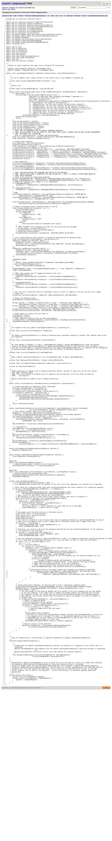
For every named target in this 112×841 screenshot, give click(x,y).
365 (3, 705)
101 (3, 208)
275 (3, 535)
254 (3, 496)
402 (3, 774)
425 (3, 818)
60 (3, 130)
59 (3, 128)
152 (3, 304)
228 (3, 447)
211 (3, 415)
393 (3, 757)
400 (3, 771)
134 (3, 270)
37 (3, 87)
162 (3, 322)
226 (3, 443)
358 (3, 692)
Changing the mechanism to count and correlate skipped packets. (24, 12)
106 (3, 217)
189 (3, 373)
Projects (21, 15)
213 (3, 418)
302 (3, 586)
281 (3, 547)
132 (3, 266)
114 (3, 232)
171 (3, 339)
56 (3, 123)
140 (3, 281)
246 (3, 481)
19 (3, 53)
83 (3, 174)
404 (3, 778)
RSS (108, 830)
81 (3, 170)
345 (3, 667)
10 (3, 36)
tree (33, 7)
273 (3, 531)
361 (3, 697)
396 (3, 763)
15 (3, 46)
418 (3, 805)
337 (3, 652)
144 (3, 288)
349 (3, 675)
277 (3, 539)
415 (3, 799)
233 (3, 456)
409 (3, 788)
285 (3, 554)
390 (3, 752)
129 (3, 260)
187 (3, 369)
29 (3, 72)
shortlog (11, 7)
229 (3, 449)
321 (3, 622)
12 (3, 40)
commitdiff (28, 7)
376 (3, 725)
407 (3, 784)
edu (60, 15)
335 (3, 648)
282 (3, 548)
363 (3, 701)
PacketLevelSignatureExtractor (35, 15)
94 (3, 194)
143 (3, 287)
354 (3, 684)
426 (3, 820)
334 (3, 646)
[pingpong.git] (7, 15)
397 (3, 765)
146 (3, 292)
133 (3, 268)
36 (3, 85)
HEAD (13, 9)
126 (3, 255)
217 (3, 426)
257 (3, 501)
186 (3, 368)
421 (3, 810)
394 (3, 759)
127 (3, 256)
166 (3, 330)
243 (3, 475)
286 (3, 556)
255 (3, 498)
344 (3, 665)
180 (3, 356)
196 (3, 386)
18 (3, 51)
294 (3, 571)
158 (3, 315)
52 (3, 115)
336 (3, 650)
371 (3, 716)
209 (3, 411)
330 (3, 639)
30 (3, 74)
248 (3, 484)
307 (3, 595)
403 (3, 776)
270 (3, 526)
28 (3, 70)
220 (3, 432)
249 (3, 486)
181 (3, 358)
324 (3, 628)
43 (3, 98)
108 (3, 221)
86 (3, 179)
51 (3, 113)
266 (3, 518)
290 (3, 563)
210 (3, 413)
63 (3, 136)
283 (3, 550)
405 (3, 780)
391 (3, 754)
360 (3, 695)
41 (3, 95)
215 (3, 422)
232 (3, 454)
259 (3, 505)
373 (3, 720)
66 (3, 142)
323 (3, 626)
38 (3, 89)
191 (3, 377)
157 (3, 313)
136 (3, 273)
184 (3, 364)
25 (3, 64)
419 (3, 806)
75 (3, 159)
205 (3, 403)
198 (3, 390)
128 (3, 258)
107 (3, 219)
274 (3, 533)
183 (3, 362)
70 (3, 149)
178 (3, 353)
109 (3, 223)
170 (3, 337)
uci (64, 15)
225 (3, 441)
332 (3, 643)
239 (3, 467)
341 (3, 660)
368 (3, 710)
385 (3, 742)
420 (3, 808)
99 (3, 204)
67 (3, 143)
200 (3, 394)
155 (3, 309)
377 (3, 727)
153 (3, 305)
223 (3, 437)
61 (3, 132)
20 (3, 55)
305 (3, 592)
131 (3, 264)
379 (3, 731)
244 (3, 477)
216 (3, 424)
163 (3, 324)
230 (3, 450)
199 (3, 392)
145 (3, 290)
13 (3, 42)
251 (3, 490)
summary (5, 7)
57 (3, 125)
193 (3, 381)
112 (3, 228)
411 (3, 791)
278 (3, 541)
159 (3, 317)
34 (3, 81)
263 (3, 513)
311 (3, 603)
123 (3, 249)
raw (9, 9)
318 (3, 616)
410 (3, 789)
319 (3, 618)
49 (3, 110)
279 (3, 543)
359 (3, 693)
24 (3, 62)
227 (3, 445)
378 (3, 729)
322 (3, 624)
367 (3, 708)
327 (3, 633)
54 (3, 119)
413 (3, 795)
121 (3, 245)
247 (3, 482)
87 (3, 181)
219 (3, 430)
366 (3, 707)
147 (3, 294)
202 (3, 398)
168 (3, 334)
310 (3, 601)
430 (3, 827)
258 (3, 503)
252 (3, 492)
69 (3, 147)
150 (3, 300)
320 (3, 620)
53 (3, 117)
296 (3, 575)
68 (3, 145)
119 (3, 241)
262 (3, 511)
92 (3, 191)
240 (3, 469)
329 (3, 637)
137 (3, 275)
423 (3, 814)
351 (3, 678)
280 (3, 545)
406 (3, 782)
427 (3, 821)
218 (3, 428)
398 (3, 767)
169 (3, 336)
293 (3, 569)
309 (3, 599)
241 (3, 471)
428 (3, 823)
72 (3, 153)
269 (3, 524)
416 (3, 801)
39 (3, 91)
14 (3, 44)
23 (3, 61)
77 (3, 162)
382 (3, 737)
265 (3, 516)
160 (3, 319)
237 (3, 464)
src (48, 15)
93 (3, 192)
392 (3, 756)
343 (3, 663)
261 (3, 509)
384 (3, 741)
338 (3, 654)
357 (3, 690)
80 (3, 168)
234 (3, 458)
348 (3, 673)
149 (3, 298)
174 (3, 345)
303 (3, 588)
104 (3, 213)
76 (3, 160)
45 (3, 102)
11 (3, 38)
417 (3, 803)
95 (3, 196)
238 (3, 466)
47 (3, 106)
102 (3, 209)
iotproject (70, 15)
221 (3, 434)
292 (3, 567)
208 (3, 409)
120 (3, 243)
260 (3, 507)
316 (3, 612)
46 (3, 104)
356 (3, 688)
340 (3, 658)
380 (3, 733)
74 (3, 157)
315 (3, 611)
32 (3, 78)
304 (3, 590)
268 (3, 522)
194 (3, 383)
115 (3, 234)
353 (3, 682)
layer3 (84, 15)
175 (3, 347)
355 (3, 686)
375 (3, 724)
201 (3, 396)
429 (3, 825)
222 (3, 435)
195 (3, 385)
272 (3, 530)
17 (3, 49)
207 (3, 407)
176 (3, 349)
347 (3, 671)
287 (3, 558)
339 (3, 656)
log (16, 7)
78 (3, 164)
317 (3, 614)
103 (3, 211)
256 (3, 499)
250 (3, 488)
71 (3, 151)
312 (3, 605)
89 (3, 185)
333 (3, 644)
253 (3, 494)
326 (3, 631)
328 (3, 635)
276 (3, 537)
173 (3, 343)
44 (3, 100)
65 (3, 140)
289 (3, 562)
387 (3, 746)
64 (3, 138)
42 (3, 96)
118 (3, 240)
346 (3, 669)
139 (3, 279)
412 (3, 793)
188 (3, 371)
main (52, 15)
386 (3, 744)
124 (3, 251)
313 (3, 607)
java (56, 15)
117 (3, 238)
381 (3, 735)
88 (3, 183)
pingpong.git (19, 3)
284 (3, 552)
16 (3, 47)
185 (3, 366)
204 (3, 401)
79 (3, 166)
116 (3, 236)
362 (3, 699)
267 (3, 520)
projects (6, 3)
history (4, 9)
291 (3, 565)
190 (3, 375)
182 (3, 360)
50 (3, 111)
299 (3, 580)
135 (3, 272)
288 (3, 560)
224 (3, 439)
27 (3, 68)
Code (15, 15)
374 (3, 722)
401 (3, 773)
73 (3, 155)
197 (3, 388)
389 (3, 750)
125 (3, 253)
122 (3, 247)
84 (3, 175)
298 (3, 579)
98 (3, 202)
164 (3, 326)
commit (21, 7)
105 (3, 215)
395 (3, 761)
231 (3, 452)
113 (3, 230)
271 (3, 528)
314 (3, 609)
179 (3, 354)
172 (3, 341)
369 (3, 712)
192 (3, 379)
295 (3, 573)
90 (3, 187)
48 (3, 108)
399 (3, 769)
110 (3, 224)
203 (3, 400)
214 (3, 420)
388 (3, 748)
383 (3, 739)
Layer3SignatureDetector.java (97, 15)
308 (3, 597)
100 (3, 206)
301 (3, 584)
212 (3, 417)
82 (3, 172)
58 (3, 127)
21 (3, 57)
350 (3, 676)
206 (3, 405)
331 (3, 641)
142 (3, 285)
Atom (104, 830)
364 (3, 703)
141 (3, 283)
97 (3, 200)
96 (3, 198)
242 (3, 473)
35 (3, 83)
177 (3, 351)
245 (3, 479)
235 (3, 460)
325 (3, 629)
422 (3, 812)
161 (3, 321)
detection (77, 15)
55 (3, 121)
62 (3, 134)
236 (3, 462)
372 (3, 718)
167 (3, 332)
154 (3, 307)
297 (3, 577)
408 (3, 786)
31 (3, 76)
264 (3, 515)
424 (3, 816)
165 (3, 328)
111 (3, 226)
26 (3, 66)
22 (3, 59)
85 (3, 177)
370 (3, 714)
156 (3, 311)
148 (3, 296)
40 (3, 93)
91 (3, 189)
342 (3, 661)
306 (3, 594)
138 (3, 277)
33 (3, 79)
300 (3, 582)
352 (3, 680)
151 (3, 302)
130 (3, 262)
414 (3, 797)
